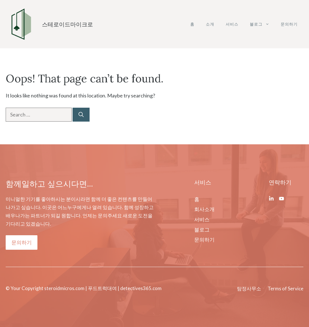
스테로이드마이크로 (67, 24)
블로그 (262, 24)
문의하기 (289, 24)
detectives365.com (140, 288)
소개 (210, 24)
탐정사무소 (249, 288)
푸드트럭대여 (102, 288)
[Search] (81, 115)
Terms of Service (285, 288)
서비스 (232, 24)
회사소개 (204, 209)
